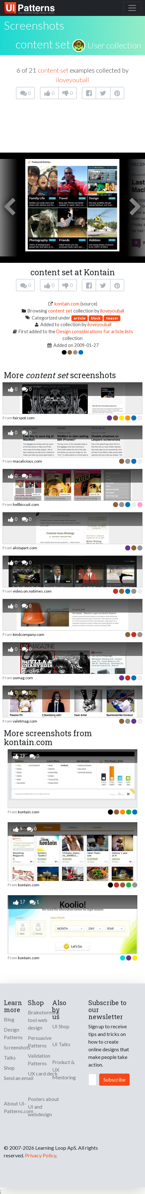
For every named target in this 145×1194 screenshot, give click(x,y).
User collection (114, 45)
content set (42, 44)
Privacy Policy (40, 1155)
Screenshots (17, 1047)
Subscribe (114, 1079)
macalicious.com (27, 461)
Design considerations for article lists (94, 331)
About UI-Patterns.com (18, 1107)
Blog (9, 1019)
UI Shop (60, 1026)
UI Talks (61, 1044)
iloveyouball (72, 79)
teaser (112, 318)
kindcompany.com (28, 634)
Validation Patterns (39, 1059)
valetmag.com (25, 721)
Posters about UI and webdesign (43, 1106)
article (79, 318)
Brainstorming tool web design (44, 1020)
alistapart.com (25, 547)
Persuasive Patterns (40, 1041)
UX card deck (43, 1073)
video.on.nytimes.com (32, 591)
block (96, 318)
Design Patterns (13, 1033)
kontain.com (66, 303)
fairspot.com (24, 417)
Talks (10, 1057)
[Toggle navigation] (132, 8)
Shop (9, 1068)
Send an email (18, 1078)
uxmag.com (23, 677)
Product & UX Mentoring (64, 1069)
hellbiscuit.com (26, 504)
